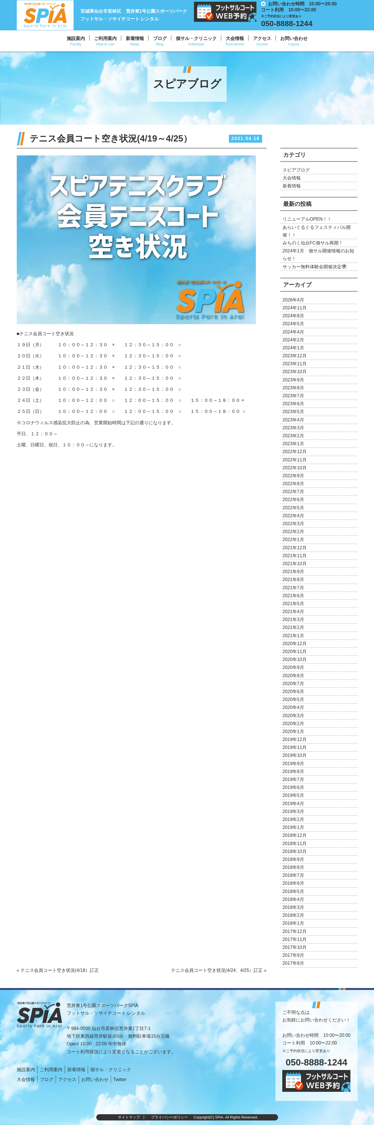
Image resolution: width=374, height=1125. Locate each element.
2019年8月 (293, 771)
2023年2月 (293, 435)
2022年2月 (293, 531)
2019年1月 (293, 827)
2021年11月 (295, 555)
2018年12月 (295, 835)
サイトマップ (129, 1117)
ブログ (160, 38)
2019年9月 (293, 763)
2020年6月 (293, 691)
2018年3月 (293, 907)
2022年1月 (293, 539)
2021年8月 (293, 579)
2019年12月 (295, 739)
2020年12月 (295, 643)
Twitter (120, 1079)
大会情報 (235, 38)
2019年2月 (293, 819)
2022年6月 (293, 499)
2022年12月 (295, 451)
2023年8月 (293, 387)
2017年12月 (295, 931)
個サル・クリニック (196, 38)
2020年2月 (293, 723)
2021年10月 (295, 563)
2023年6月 (293, 403)
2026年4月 (293, 299)
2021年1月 (293, 635)
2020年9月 (293, 667)
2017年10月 (295, 947)
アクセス (262, 38)
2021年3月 (293, 619)
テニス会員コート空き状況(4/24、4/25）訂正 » (219, 970)
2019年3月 (293, 811)
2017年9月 (293, 955)
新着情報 (135, 38)
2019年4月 (293, 803)
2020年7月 (293, 683)
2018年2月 (293, 915)
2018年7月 (293, 875)
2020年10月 (295, 659)
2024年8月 (293, 315)
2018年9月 (293, 859)
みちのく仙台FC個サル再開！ (313, 242)
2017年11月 (295, 939)
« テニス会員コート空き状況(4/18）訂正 (58, 970)
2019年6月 (293, 787)
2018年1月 (293, 923)
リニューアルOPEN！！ (307, 219)
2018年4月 (293, 899)
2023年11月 (295, 363)
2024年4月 (293, 332)
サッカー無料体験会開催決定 (314, 266)
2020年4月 (293, 707)
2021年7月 (293, 587)
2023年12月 (295, 355)
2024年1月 (293, 347)
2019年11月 (295, 747)
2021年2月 (293, 627)
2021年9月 (293, 571)
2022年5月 (293, 507)
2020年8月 (293, 675)
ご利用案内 (105, 38)
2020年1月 (293, 731)
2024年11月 (295, 307)
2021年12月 (295, 547)
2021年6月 (293, 595)
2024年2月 (293, 339)
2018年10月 (295, 851)
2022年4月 (293, 515)
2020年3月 (293, 715)
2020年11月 (295, 651)
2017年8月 (293, 963)
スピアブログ (296, 170)
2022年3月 (293, 523)
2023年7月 (293, 395)
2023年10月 (295, 371)
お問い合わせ (294, 38)
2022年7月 (293, 491)
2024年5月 (293, 323)
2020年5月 (293, 699)
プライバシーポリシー (169, 1117)
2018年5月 (293, 891)
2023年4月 (293, 419)
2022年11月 (295, 459)
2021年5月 (293, 603)
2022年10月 (295, 467)
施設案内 (76, 38)
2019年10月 (295, 755)
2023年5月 (293, 411)
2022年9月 (293, 475)
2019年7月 (293, 779)
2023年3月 (293, 427)
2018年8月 (293, 867)
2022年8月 (293, 483)
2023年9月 (293, 379)
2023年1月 (293, 443)
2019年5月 (293, 795)
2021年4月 (293, 611)
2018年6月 (293, 883)
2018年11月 (295, 843)
